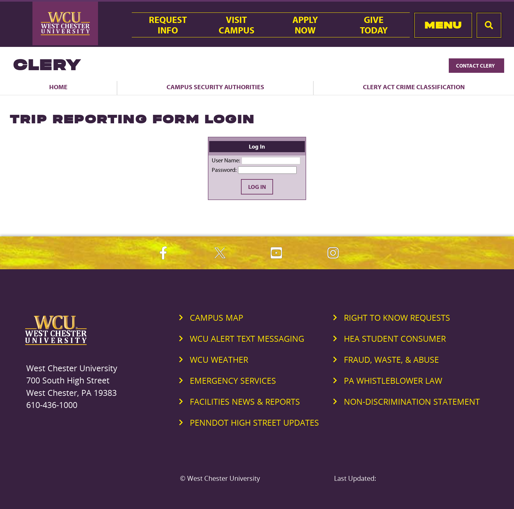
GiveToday (374, 24)
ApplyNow (305, 24)
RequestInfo (168, 24)
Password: (224, 169)
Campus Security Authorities (215, 87)
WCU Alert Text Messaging (247, 338)
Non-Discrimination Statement (412, 401)
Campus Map (216, 317)
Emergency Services (233, 380)
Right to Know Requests (397, 317)
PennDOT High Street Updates (254, 422)
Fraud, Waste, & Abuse (391, 359)
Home (58, 87)
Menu (443, 25)
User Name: (226, 160)
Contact (476, 65)
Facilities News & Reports (245, 401)
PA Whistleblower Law (393, 380)
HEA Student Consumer (395, 338)
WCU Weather (219, 359)
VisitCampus (236, 24)
